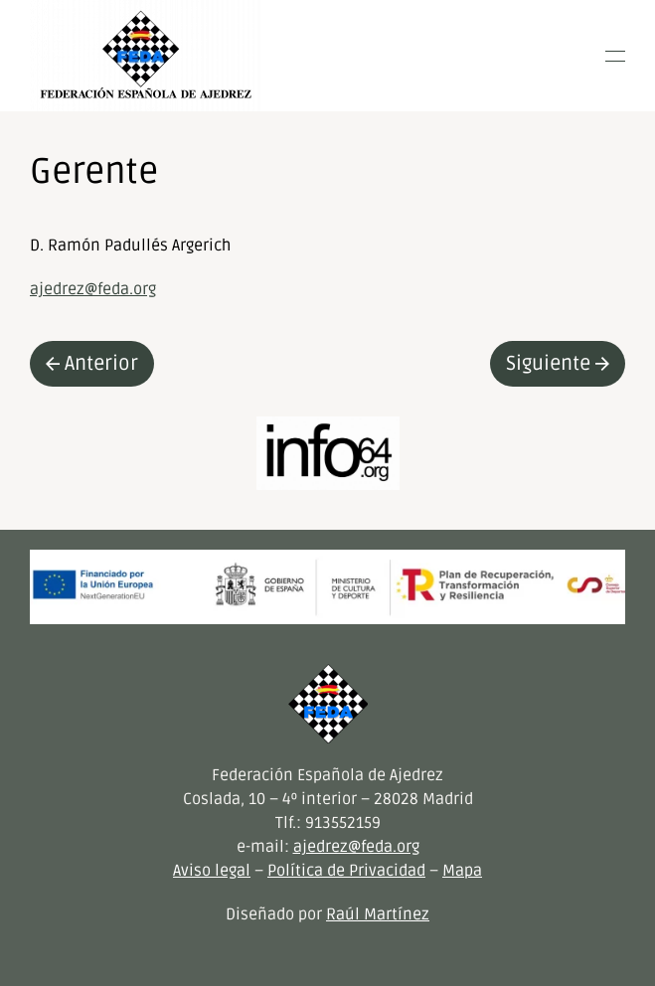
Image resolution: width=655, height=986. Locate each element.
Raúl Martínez (377, 914)
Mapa (462, 871)
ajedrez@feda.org (93, 289)
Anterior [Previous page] (92, 364)
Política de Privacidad (346, 871)
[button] (615, 55)
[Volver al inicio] (145, 55)
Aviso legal (211, 871)
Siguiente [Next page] (557, 364)
